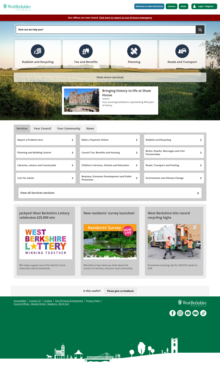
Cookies (48, 300)
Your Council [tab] (42, 128)
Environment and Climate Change (165, 178)
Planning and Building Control (34, 152)
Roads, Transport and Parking (162, 165)
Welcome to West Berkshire (149, 6)
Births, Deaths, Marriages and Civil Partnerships (165, 152)
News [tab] (90, 128)
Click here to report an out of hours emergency (125, 17)
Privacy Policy (93, 300)
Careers (171, 6)
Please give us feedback (120, 290)
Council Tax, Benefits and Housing (100, 152)
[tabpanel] (110, 166)
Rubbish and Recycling (158, 139)
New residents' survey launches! (109, 213)
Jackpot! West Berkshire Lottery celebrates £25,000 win (44, 215)
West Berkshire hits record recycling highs (169, 215)
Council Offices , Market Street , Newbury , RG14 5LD (41, 304)
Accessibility (20, 300)
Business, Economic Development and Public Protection (106, 178)
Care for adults (25, 178)
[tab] (38, 54)
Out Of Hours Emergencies (69, 300)
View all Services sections (37, 193)
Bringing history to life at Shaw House (126, 92)
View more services (110, 77)
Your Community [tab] (68, 128)
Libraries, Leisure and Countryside (36, 165)
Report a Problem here (30, 139)
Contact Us (35, 300)
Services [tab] (22, 128)
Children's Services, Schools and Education (105, 165)
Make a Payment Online (95, 139)
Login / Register (205, 6)
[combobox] (106, 29)
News (183, 6)
